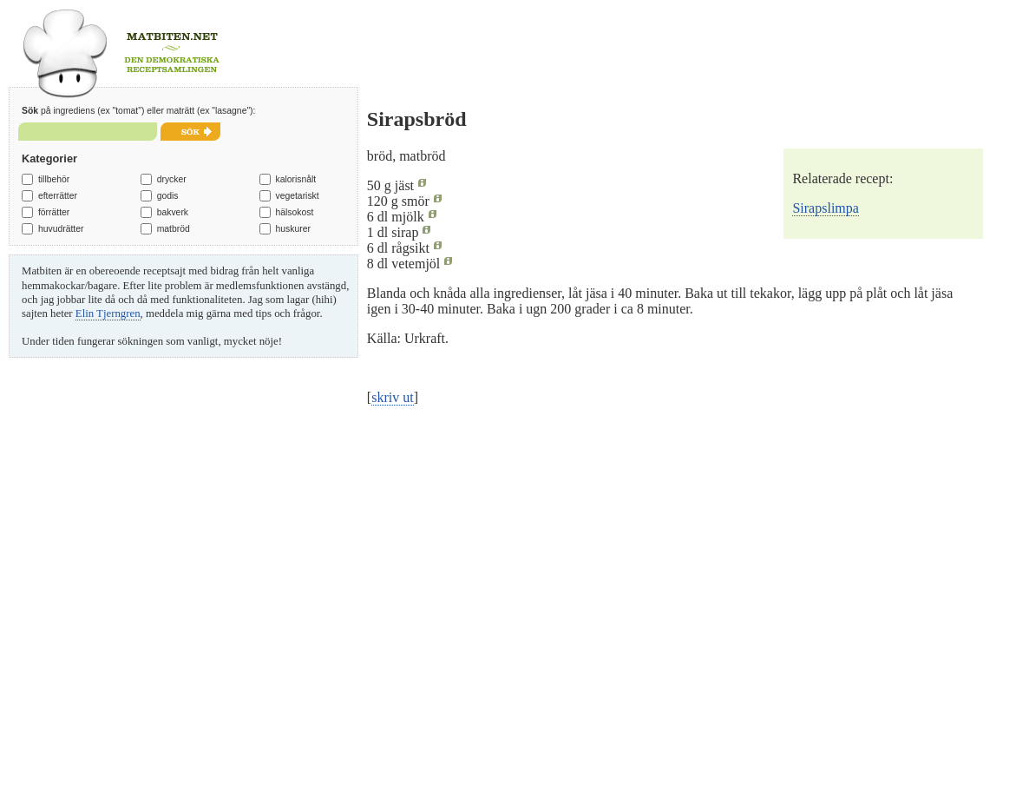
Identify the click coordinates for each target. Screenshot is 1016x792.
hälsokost (294, 212)
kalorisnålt (295, 179)
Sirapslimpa (825, 208)
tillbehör (53, 179)
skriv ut (392, 397)
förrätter (53, 212)
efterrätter (57, 196)
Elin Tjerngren (108, 313)
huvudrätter (61, 229)
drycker (172, 179)
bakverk (172, 212)
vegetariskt (296, 196)
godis (168, 196)
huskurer (292, 229)
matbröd (173, 229)
